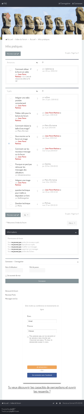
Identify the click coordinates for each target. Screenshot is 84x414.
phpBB (12, 409)
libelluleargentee (23, 198)
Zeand (47, 164)
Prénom (30, 326)
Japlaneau (48, 69)
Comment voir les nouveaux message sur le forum (22, 151)
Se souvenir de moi (13, 275)
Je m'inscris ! (42, 367)
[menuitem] (4, 3)
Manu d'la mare (23, 131)
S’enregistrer (19, 261)
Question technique (22, 203)
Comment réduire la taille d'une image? (23, 127)
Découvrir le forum (11, 291)
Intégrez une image (22, 180)
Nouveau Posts (10, 295)
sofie (46, 97)
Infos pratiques (13, 46)
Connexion (9, 261)
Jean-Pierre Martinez (20, 75)
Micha (20, 206)
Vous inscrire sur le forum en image (22, 137)
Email (29, 316)
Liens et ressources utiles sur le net (23, 78)
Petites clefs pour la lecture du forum (23, 114)
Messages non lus (11, 298)
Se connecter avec (42, 375)
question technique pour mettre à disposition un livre (22, 193)
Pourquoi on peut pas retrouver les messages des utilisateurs (23, 168)
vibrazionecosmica (24, 175)
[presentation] (43, 354)
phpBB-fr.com (14, 411)
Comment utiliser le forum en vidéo (22, 70)
